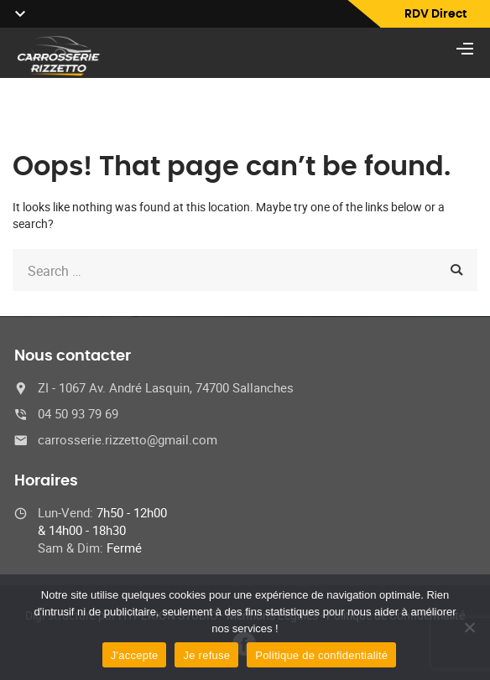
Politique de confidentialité (321, 655)
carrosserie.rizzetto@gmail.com (127, 439)
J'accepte (135, 655)
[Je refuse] (469, 627)
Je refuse (206, 655)
